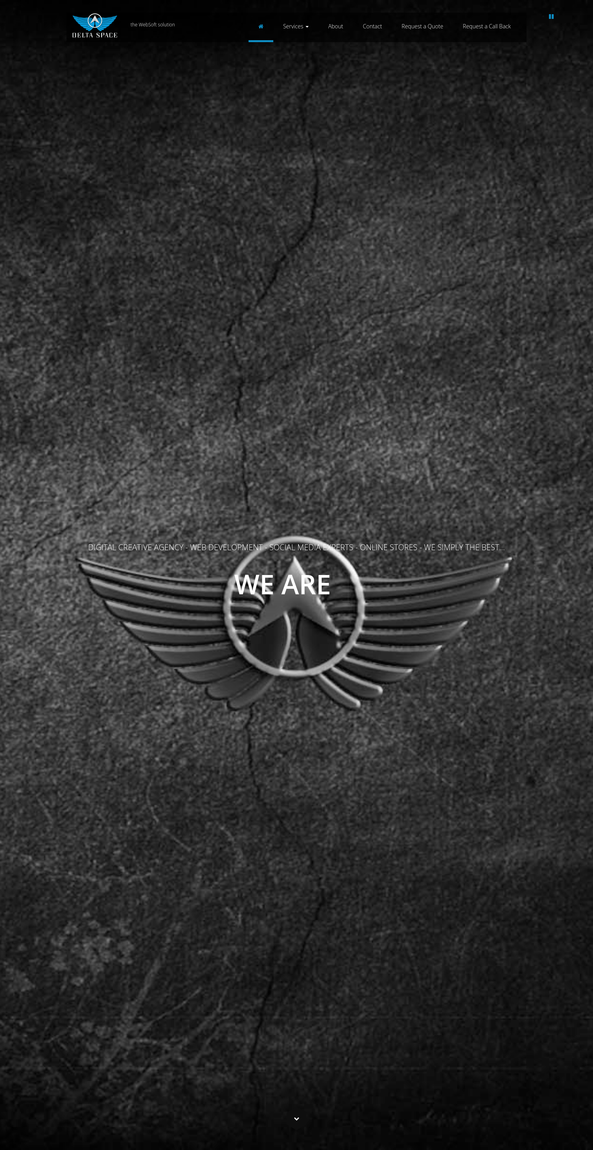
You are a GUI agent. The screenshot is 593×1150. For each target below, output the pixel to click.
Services (296, 26)
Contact (372, 26)
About (335, 26)
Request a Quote (422, 26)
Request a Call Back (487, 26)
